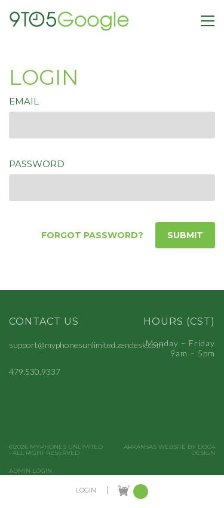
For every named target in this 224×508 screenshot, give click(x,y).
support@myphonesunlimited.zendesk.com (86, 345)
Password (37, 163)
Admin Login (30, 471)
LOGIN (86, 490)
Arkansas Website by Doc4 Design (169, 450)
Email (24, 101)
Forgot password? (92, 235)
